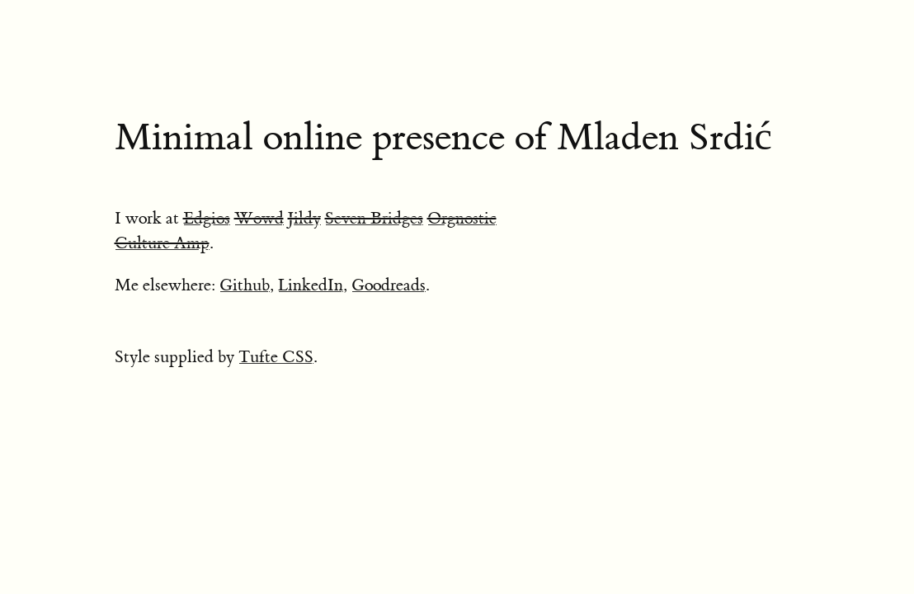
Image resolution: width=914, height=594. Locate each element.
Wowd (259, 218)
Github (244, 285)
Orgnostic (462, 218)
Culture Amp (162, 243)
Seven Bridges (374, 218)
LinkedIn (310, 285)
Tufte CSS (275, 356)
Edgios (206, 218)
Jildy (304, 218)
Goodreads (388, 285)
